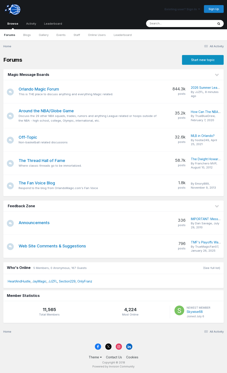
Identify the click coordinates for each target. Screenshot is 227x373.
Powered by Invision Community (113, 366)
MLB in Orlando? (203, 136)
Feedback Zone (21, 206)
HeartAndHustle (19, 281)
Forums (9, 35)
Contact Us (114, 357)
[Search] (168, 23)
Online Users (97, 35)
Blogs (27, 35)
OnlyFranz (84, 281)
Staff (77, 35)
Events (61, 35)
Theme (95, 357)
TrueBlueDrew (205, 116)
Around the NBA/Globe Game (48, 111)
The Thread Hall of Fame (44, 160)
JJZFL (199, 92)
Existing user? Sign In (182, 9)
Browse (12, 25)
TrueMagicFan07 (206, 246)
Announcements (36, 222)
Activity (31, 23)
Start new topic (203, 60)
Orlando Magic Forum (41, 89)
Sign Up (214, 9)
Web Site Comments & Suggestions (54, 246)
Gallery (44, 35)
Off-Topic (30, 137)
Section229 (67, 281)
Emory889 (202, 183)
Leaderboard (123, 35)
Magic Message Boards (28, 74)
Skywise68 (195, 312)
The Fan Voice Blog (39, 183)
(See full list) (211, 268)
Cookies (132, 357)
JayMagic (39, 281)
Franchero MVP (205, 163)
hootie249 (202, 140)
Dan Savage (203, 223)
